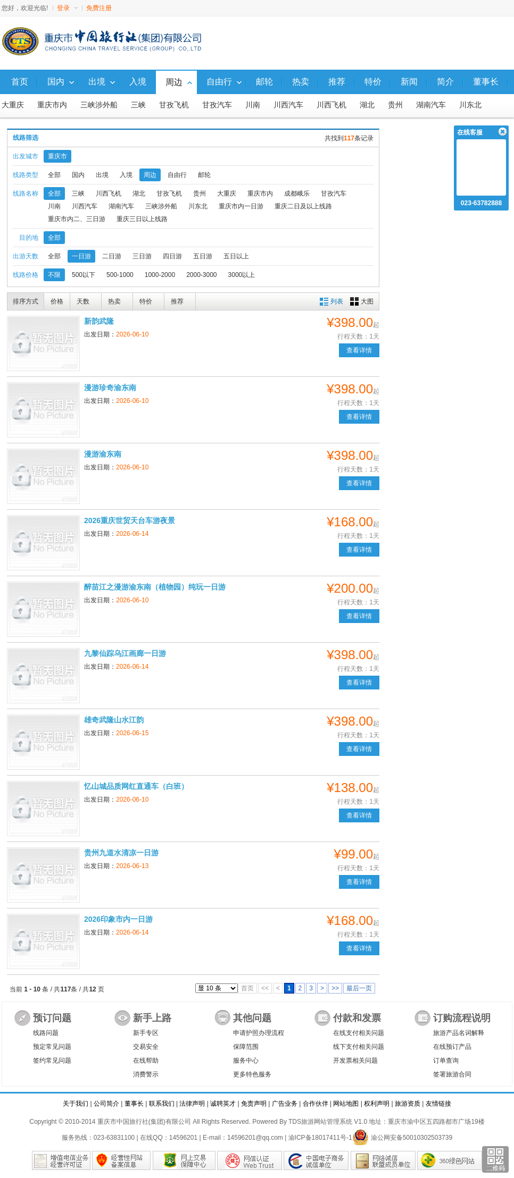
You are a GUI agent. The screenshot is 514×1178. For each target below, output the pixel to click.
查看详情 (359, 350)
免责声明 (254, 1103)
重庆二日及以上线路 (303, 206)
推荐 (177, 301)
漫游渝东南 (102, 454)
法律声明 (192, 1103)
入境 (126, 175)
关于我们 (75, 1103)
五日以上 (236, 256)
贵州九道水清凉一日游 (121, 852)
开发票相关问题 (355, 1060)
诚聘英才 (223, 1103)
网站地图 (346, 1103)
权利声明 (376, 1103)
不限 (54, 275)
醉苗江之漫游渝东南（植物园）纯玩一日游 (155, 587)
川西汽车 (288, 105)
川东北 (470, 105)
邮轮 (204, 175)
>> (335, 988)
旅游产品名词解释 (458, 1033)
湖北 (367, 105)
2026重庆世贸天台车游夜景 (129, 520)
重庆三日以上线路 (142, 219)
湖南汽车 (431, 105)
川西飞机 (331, 105)
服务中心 (246, 1060)
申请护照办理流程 (258, 1033)
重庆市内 (52, 105)
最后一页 (359, 988)
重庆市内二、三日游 (76, 219)
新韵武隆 (99, 321)
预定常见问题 (52, 1046)
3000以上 (241, 275)
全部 (54, 175)
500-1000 (120, 275)
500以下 (83, 275)
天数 (83, 301)
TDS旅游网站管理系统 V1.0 (327, 1121)
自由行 (177, 175)
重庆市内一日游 (241, 206)
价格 (57, 301)
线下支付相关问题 (358, 1046)
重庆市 (57, 156)
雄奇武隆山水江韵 (114, 720)
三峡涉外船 (99, 105)
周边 (150, 175)
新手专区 (146, 1033)
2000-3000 (201, 275)
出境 (102, 175)
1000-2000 (160, 275)
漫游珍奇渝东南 (110, 387)
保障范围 (246, 1046)
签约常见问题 (52, 1060)
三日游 (142, 256)
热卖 (114, 301)
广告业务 (284, 1103)
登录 (67, 8)
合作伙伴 (315, 1103)
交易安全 (146, 1046)
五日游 (202, 256)
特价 (145, 301)
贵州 (395, 105)
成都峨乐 (297, 193)
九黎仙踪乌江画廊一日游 (125, 653)
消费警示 (146, 1074)
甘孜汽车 (217, 105)
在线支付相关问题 (358, 1033)
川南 (252, 105)
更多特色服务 (252, 1074)
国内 (78, 175)
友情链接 (438, 1103)
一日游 (81, 256)
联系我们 (162, 1103)
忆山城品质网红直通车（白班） (136, 786)
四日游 (172, 256)
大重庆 (13, 105)
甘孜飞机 (174, 105)
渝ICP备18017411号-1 (320, 1137)
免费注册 (99, 8)
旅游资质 (407, 1103)
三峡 (138, 105)
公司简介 (106, 1103)
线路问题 (46, 1033)
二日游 (111, 256)
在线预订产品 (452, 1046)
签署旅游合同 (452, 1074)
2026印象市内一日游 (118, 919)
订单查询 (446, 1060)
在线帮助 (146, 1060)
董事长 (134, 1103)
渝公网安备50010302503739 (402, 1137)
